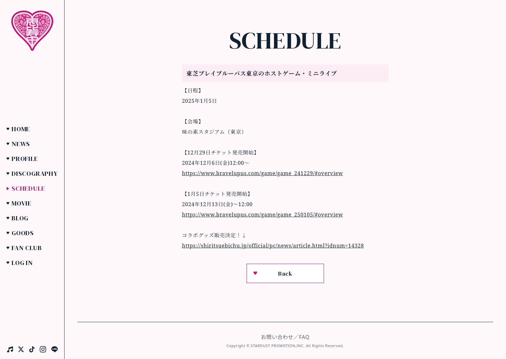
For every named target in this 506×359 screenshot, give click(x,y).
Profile (25, 158)
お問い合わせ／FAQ (285, 337)
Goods (23, 233)
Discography (35, 173)
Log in (22, 262)
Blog (20, 218)
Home (21, 128)
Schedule (28, 188)
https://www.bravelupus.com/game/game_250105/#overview (262, 214)
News (21, 143)
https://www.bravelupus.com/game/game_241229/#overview (262, 173)
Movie (22, 203)
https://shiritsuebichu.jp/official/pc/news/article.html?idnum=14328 (273, 245)
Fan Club (27, 247)
